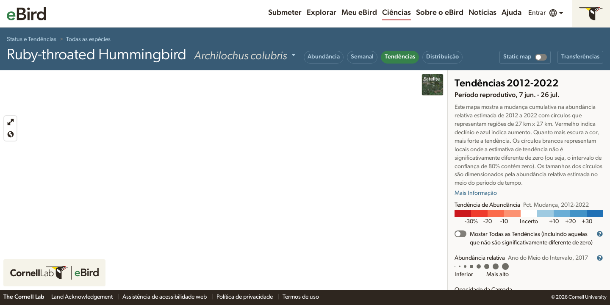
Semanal (362, 57)
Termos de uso (301, 297)
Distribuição (442, 57)
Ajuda (511, 13)
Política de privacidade (245, 297)
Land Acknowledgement (82, 297)
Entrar (537, 12)
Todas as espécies (88, 39)
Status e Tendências (31, 39)
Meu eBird (359, 13)
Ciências (396, 13)
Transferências (580, 57)
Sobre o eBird (439, 13)
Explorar (321, 13)
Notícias (482, 13)
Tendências (400, 57)
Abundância (324, 57)
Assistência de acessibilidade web (165, 297)
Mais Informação (476, 193)
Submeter (285, 13)
